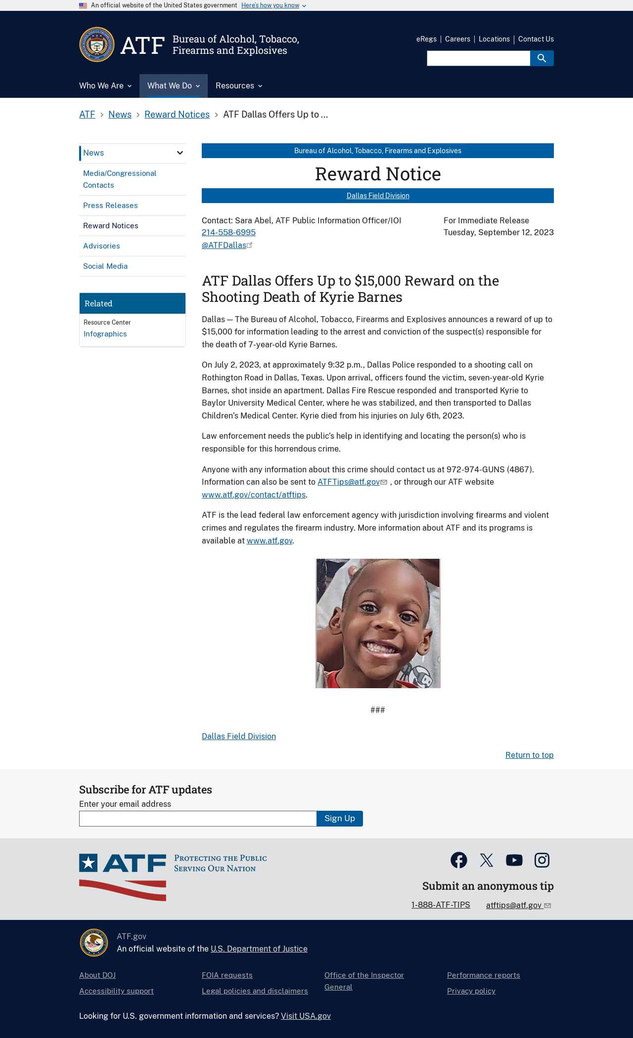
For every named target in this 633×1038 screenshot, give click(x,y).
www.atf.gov (269, 540)
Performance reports (483, 975)
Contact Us (536, 39)
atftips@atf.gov (514, 905)
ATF (87, 114)
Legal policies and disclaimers (255, 991)
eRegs (426, 39)
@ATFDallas (224, 245)
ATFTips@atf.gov (348, 482)
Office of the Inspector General (364, 981)
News (120, 114)
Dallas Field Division (378, 196)
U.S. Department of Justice (259, 949)
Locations (494, 39)
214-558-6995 (229, 232)
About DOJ (97, 975)
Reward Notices (177, 114)
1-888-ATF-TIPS (440, 905)
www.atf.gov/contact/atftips (254, 494)
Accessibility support (116, 991)
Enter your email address (125, 804)
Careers (457, 39)
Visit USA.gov (306, 1016)
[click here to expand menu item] (180, 153)
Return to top (529, 755)
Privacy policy (471, 991)
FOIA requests (227, 975)
